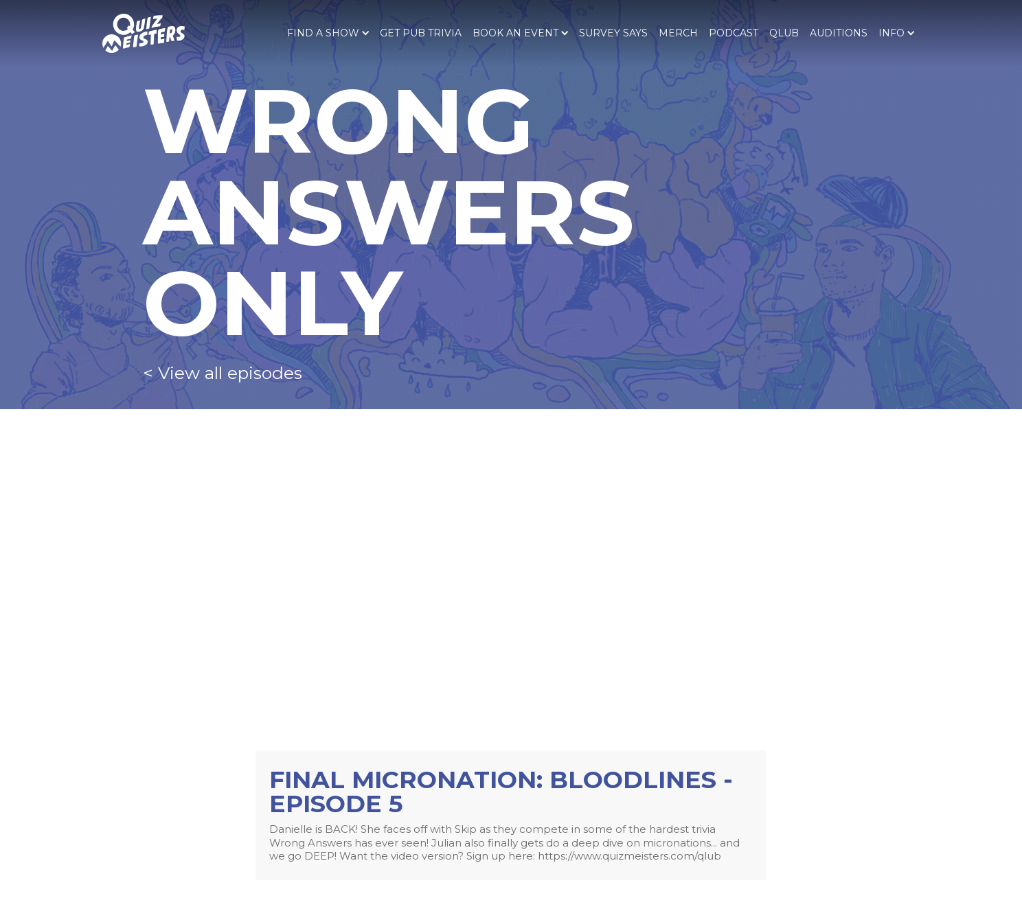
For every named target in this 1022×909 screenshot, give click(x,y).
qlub (784, 33)
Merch (678, 33)
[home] (143, 33)
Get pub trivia (421, 33)
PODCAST (733, 33)
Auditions (838, 33)
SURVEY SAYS (613, 33)
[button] (328, 33)
